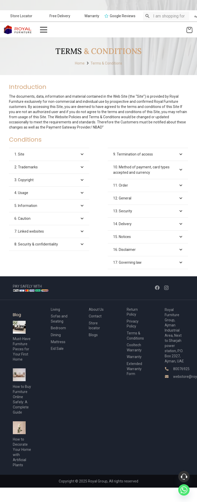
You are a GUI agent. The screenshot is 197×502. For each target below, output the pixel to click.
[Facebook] (157, 287)
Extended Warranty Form (134, 369)
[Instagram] (166, 287)
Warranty (134, 357)
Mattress (58, 342)
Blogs (93, 335)
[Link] (18, 29)
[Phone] (184, 476)
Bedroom (58, 328)
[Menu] (43, 29)
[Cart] (189, 30)
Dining (56, 335)
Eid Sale (57, 348)
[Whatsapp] (184, 490)
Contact (95, 316)
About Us (96, 309)
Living (55, 309)
